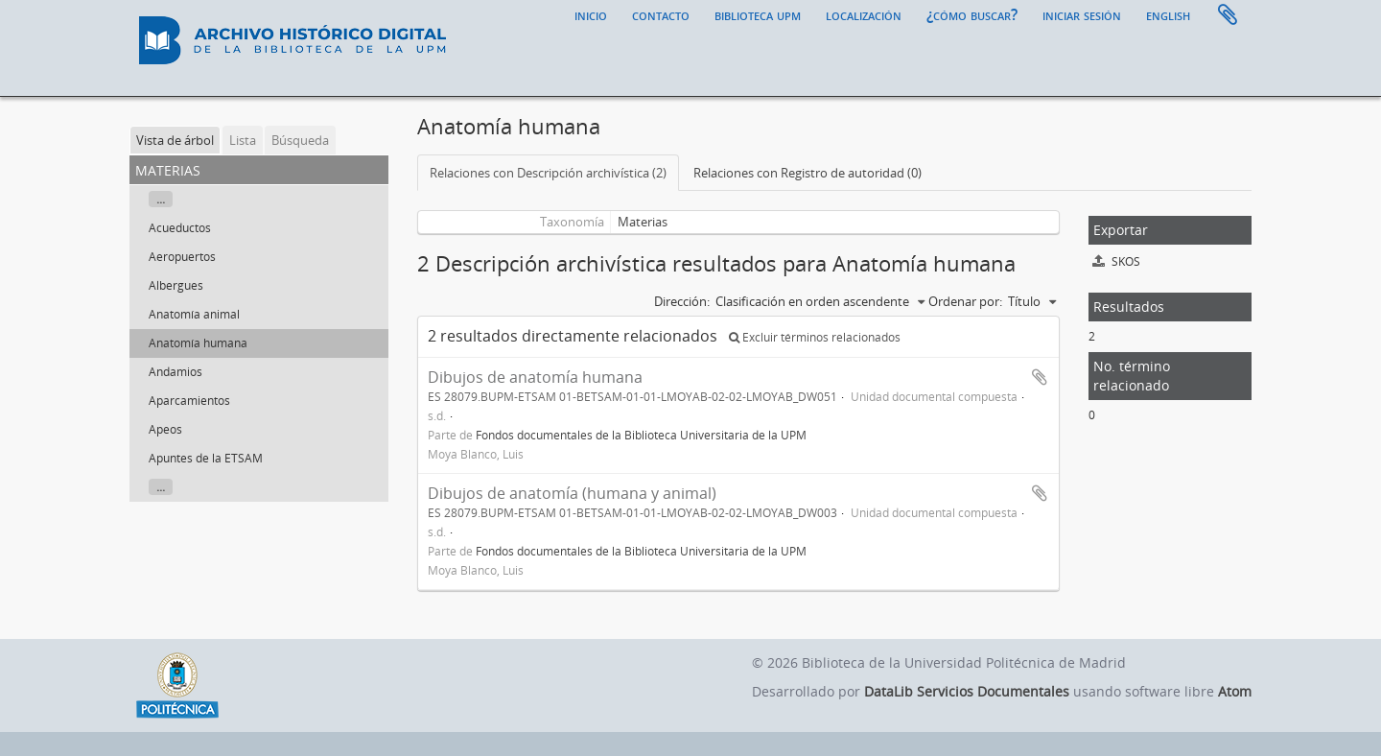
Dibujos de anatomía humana (535, 377)
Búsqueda (300, 140)
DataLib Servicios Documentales (966, 691)
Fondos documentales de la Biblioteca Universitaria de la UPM (641, 434)
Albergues (176, 285)
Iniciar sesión (1081, 14)
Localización (863, 14)
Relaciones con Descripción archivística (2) (548, 172)
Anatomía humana (198, 343)
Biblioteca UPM (757, 14)
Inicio (590, 14)
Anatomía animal (194, 314)
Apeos (165, 429)
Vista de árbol (175, 140)
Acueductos (180, 228)
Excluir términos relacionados (815, 337)
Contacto (661, 14)
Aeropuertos (182, 256)
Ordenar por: (965, 301)
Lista (242, 140)
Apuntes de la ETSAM (206, 458)
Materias (642, 221)
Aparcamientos (189, 400)
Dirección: (682, 301)
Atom (1235, 691)
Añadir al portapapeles (1039, 377)
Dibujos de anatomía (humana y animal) (572, 493)
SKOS (1116, 261)
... (160, 199)
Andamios (175, 372)
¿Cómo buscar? (972, 14)
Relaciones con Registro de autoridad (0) (807, 172)
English (1168, 14)
